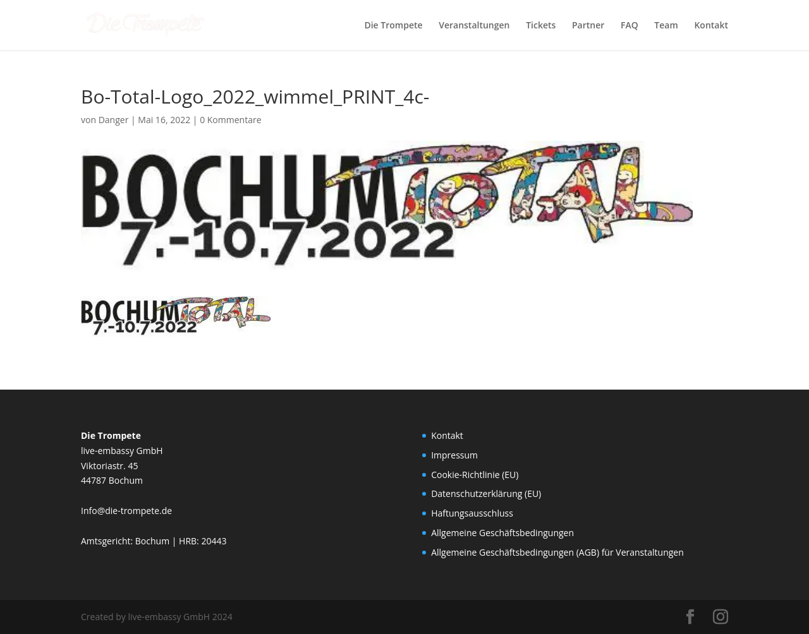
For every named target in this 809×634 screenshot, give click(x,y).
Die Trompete (393, 26)
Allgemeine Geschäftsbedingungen (502, 533)
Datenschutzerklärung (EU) (486, 493)
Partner (588, 26)
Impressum (454, 455)
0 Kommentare (230, 120)
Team (666, 26)
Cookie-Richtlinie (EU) (474, 475)
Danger (114, 120)
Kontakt (711, 26)
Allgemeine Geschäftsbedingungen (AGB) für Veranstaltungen (557, 552)
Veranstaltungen (474, 26)
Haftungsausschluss (472, 513)
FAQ (629, 26)
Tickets (541, 26)
